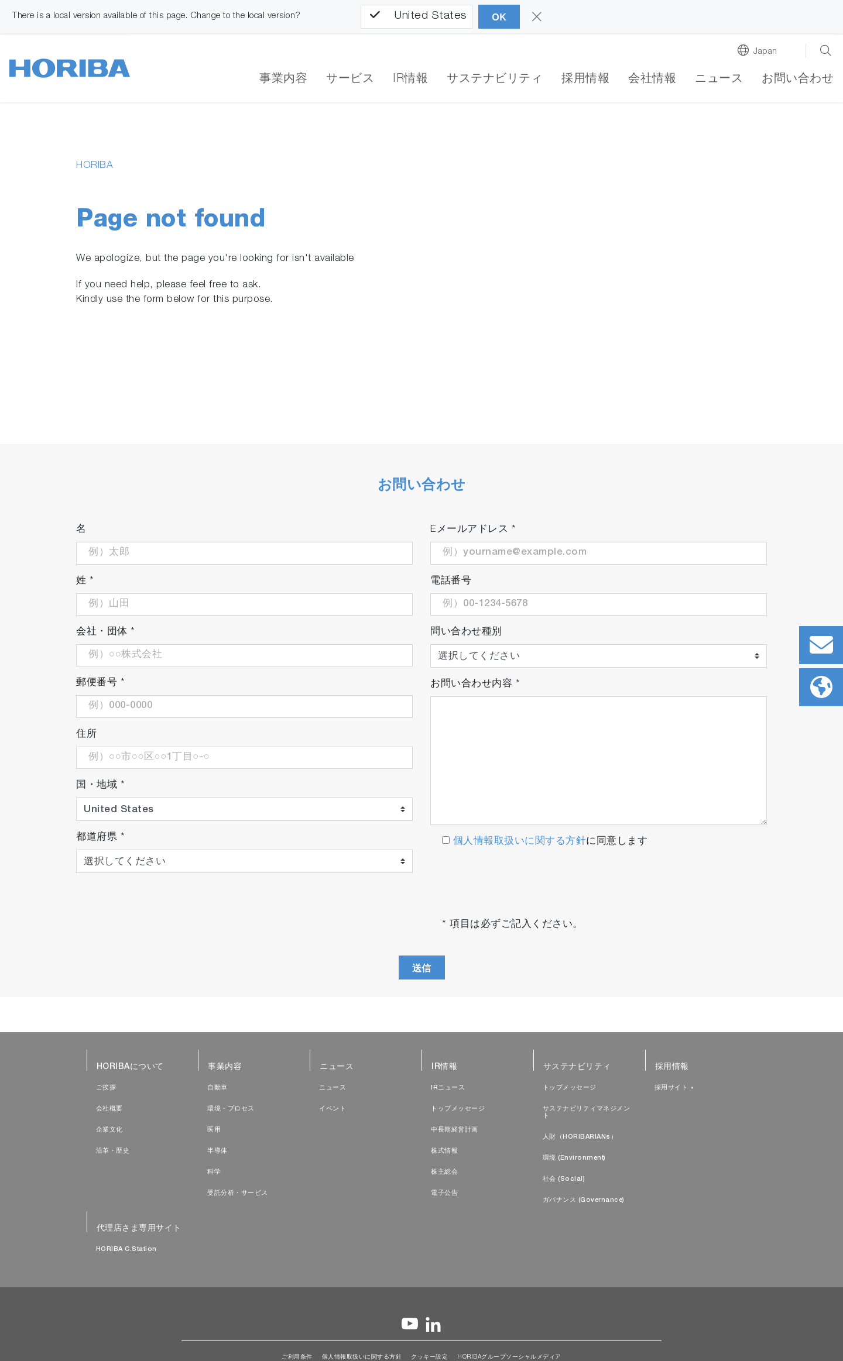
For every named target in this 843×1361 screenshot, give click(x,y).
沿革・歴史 (113, 1151)
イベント (332, 1109)
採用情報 (585, 79)
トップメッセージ (458, 1109)
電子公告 (444, 1193)
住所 (86, 735)
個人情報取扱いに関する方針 (518, 842)
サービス (350, 79)
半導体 (217, 1151)
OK (499, 17)
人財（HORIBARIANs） (580, 1137)
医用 (214, 1130)
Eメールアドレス (473, 530)
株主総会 (444, 1172)
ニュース (332, 1088)
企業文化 (109, 1130)
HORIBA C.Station (126, 1249)
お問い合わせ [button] (798, 79)
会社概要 (109, 1109)
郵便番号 (100, 683)
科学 (214, 1172)
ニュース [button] (719, 79)
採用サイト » (674, 1088)
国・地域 (100, 786)
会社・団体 (105, 632)
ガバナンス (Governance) (584, 1200)
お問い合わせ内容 (475, 684)
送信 (421, 968)
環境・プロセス (231, 1109)
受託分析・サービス (237, 1193)
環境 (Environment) (574, 1158)
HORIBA (94, 166)
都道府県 (100, 838)
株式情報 (444, 1151)
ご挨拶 (106, 1088)
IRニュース (448, 1088)
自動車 (217, 1088)
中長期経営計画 (454, 1130)
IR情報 (410, 79)
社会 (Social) (564, 1179)
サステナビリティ (495, 79)
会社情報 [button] (652, 79)
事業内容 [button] (283, 79)
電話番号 (450, 581)
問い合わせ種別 (466, 632)
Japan (765, 51)
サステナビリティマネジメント (586, 1112)
